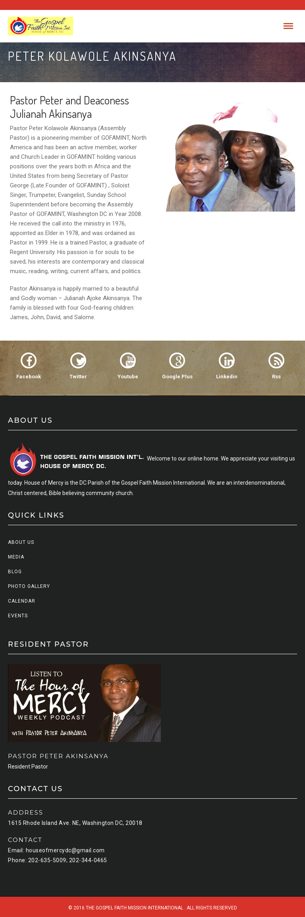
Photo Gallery (29, 586)
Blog (15, 571)
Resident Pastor (28, 766)
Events (18, 615)
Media (16, 557)
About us (21, 542)
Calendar (21, 601)
